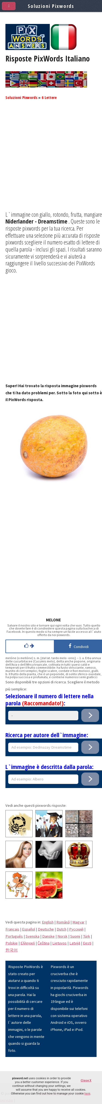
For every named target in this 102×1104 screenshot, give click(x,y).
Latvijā (74, 943)
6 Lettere (49, 97)
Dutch (61, 929)
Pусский (76, 929)
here (87, 1093)
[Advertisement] (51, 160)
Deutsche (46, 929)
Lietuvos (59, 943)
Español (28, 929)
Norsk (62, 936)
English (48, 922)
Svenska (32, 936)
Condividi (78, 646)
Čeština (44, 943)
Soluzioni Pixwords (21, 97)
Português (14, 936)
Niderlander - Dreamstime (36, 221)
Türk (86, 936)
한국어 (11, 950)
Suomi (75, 936)
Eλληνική (27, 943)
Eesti (87, 943)
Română (63, 922)
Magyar (78, 922)
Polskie (11, 943)
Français (12, 929)
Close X (86, 1080)
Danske (48, 936)
